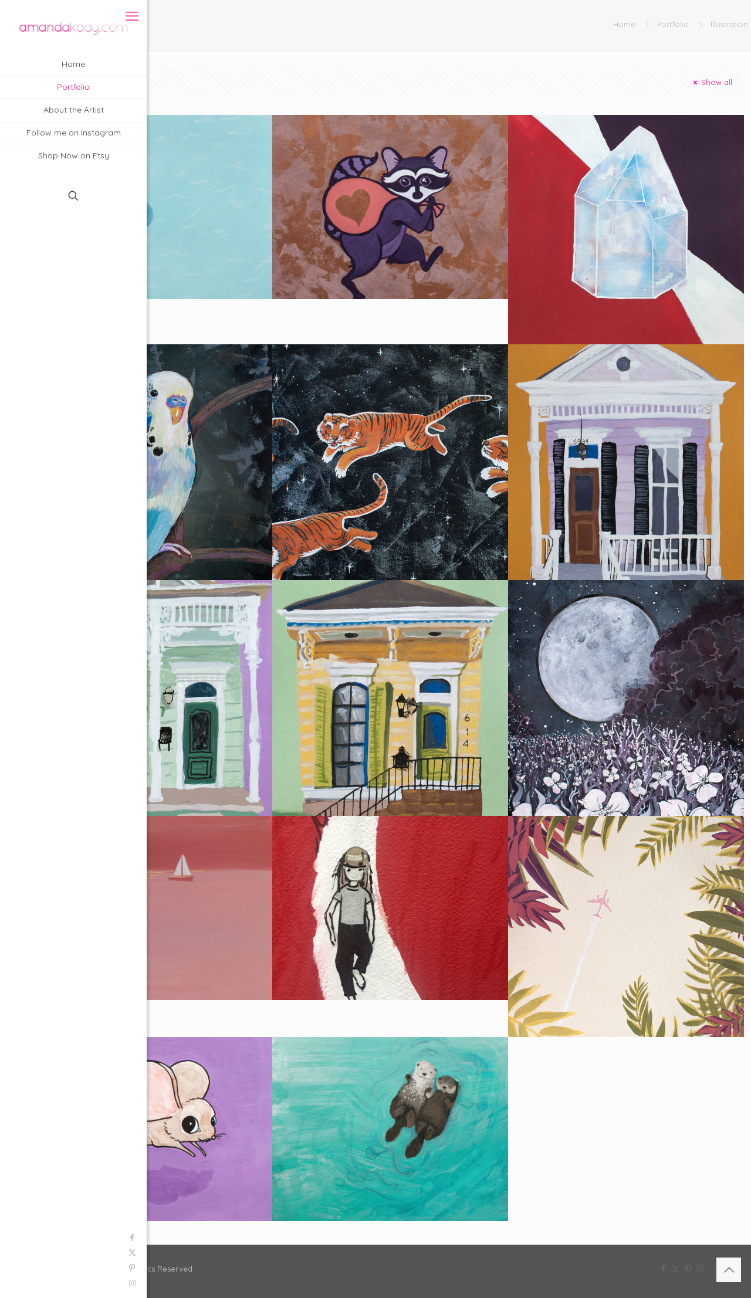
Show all (711, 82)
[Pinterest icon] (15, 1267)
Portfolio (673, 24)
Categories (115, 82)
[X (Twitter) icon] (15, 1252)
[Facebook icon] (15, 1237)
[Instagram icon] (15, 1282)
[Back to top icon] (728, 1270)
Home (624, 24)
